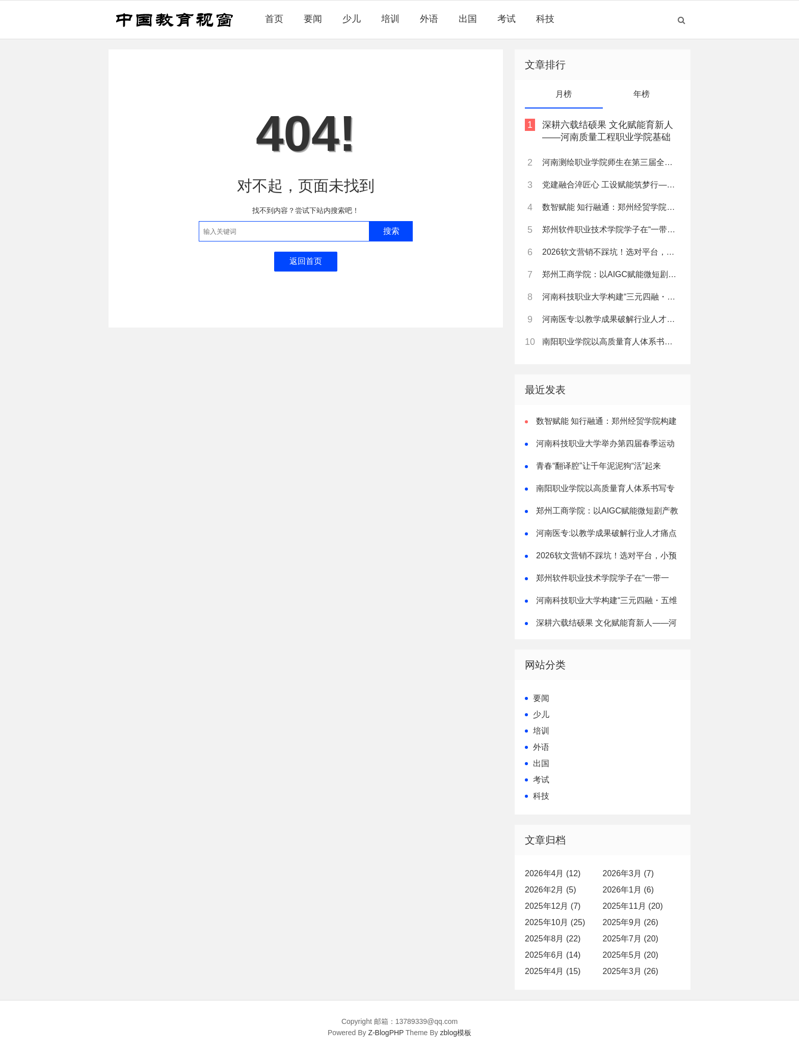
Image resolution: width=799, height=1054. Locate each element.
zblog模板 (455, 1033)
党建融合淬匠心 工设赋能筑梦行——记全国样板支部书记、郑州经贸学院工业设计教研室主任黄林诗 (610, 184)
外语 (429, 19)
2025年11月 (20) (633, 906)
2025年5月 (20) (630, 955)
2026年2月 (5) (550, 889)
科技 (545, 19)
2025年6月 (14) (552, 955)
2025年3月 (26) (630, 971)
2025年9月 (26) (630, 922)
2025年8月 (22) (552, 938)
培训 (390, 19)
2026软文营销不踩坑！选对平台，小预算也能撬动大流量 (610, 252)
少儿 (351, 19)
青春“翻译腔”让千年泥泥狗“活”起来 (598, 466)
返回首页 (305, 261)
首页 (274, 19)
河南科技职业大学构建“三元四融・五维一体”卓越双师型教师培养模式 (610, 296)
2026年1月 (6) (628, 889)
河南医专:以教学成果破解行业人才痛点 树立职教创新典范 (610, 319)
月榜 (563, 94)
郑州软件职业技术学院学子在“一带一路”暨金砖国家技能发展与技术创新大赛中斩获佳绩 (610, 229)
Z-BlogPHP (386, 1033)
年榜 (641, 94)
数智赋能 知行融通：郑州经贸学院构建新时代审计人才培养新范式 (610, 207)
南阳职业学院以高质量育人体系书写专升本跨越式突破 (610, 341)
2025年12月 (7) (552, 906)
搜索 (391, 231)
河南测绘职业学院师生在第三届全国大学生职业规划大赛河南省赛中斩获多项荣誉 (610, 162)
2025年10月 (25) (555, 922)
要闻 (313, 19)
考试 (506, 19)
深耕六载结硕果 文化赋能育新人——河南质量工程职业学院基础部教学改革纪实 (607, 137)
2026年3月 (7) (628, 873)
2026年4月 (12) (552, 873)
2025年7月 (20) (630, 938)
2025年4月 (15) (552, 971)
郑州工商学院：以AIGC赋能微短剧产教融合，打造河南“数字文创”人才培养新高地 (610, 274)
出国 (468, 19)
